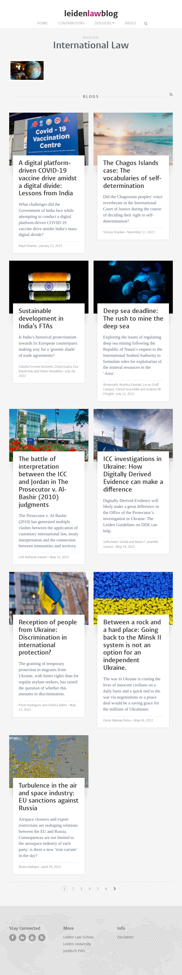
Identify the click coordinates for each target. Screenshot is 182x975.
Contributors (71, 23)
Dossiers (103, 23)
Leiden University (77, 944)
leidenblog (91, 13)
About (130, 23)
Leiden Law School (78, 937)
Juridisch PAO (74, 951)
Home (42, 23)
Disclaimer (125, 937)
